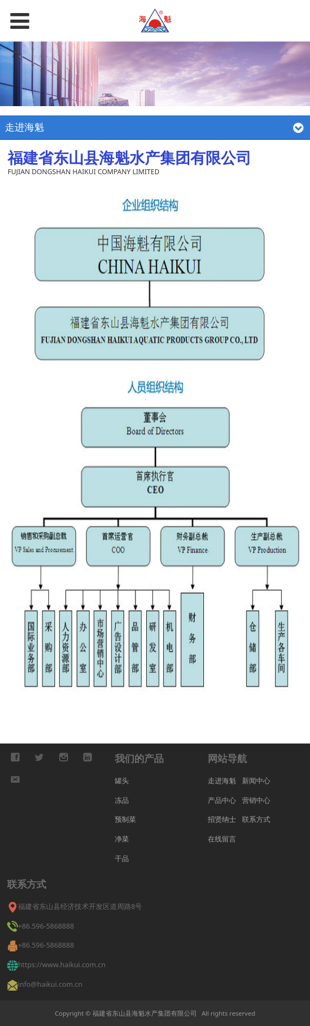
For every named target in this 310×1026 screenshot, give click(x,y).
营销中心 (256, 800)
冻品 (122, 800)
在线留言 (222, 839)
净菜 (122, 839)
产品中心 (222, 800)
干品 (122, 858)
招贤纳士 (222, 819)
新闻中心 (256, 780)
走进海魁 (222, 780)
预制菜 (125, 819)
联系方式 (256, 819)
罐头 (122, 780)
